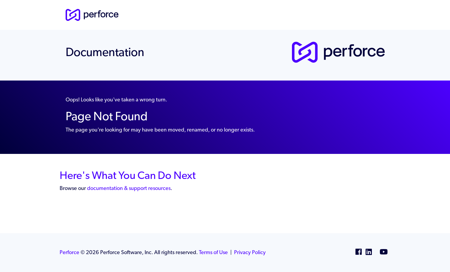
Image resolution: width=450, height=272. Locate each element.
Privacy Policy (250, 252)
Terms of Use (213, 252)
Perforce (69, 252)
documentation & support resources (129, 188)
